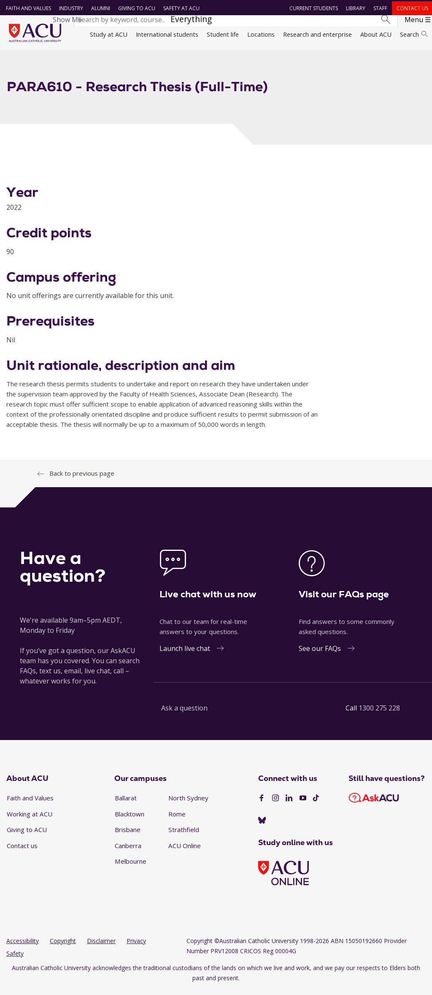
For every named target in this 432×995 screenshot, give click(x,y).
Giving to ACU (135, 8)
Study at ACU (108, 34)
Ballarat (126, 802)
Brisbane (127, 834)
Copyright (63, 946)
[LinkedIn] (289, 803)
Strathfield (183, 834)
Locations (261, 34)
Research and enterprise (317, 34)
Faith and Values (27, 8)
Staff (379, 8)
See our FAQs (320, 653)
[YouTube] (303, 803)
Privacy (136, 946)
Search (414, 34)
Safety (15, 958)
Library (354, 8)
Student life (223, 34)
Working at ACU (29, 818)
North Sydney (188, 802)
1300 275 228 (379, 712)
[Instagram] (275, 803)
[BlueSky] (262, 825)
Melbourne (130, 866)
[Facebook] (261, 803)
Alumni (99, 8)
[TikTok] (316, 803)
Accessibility (22, 946)
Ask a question (184, 712)
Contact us (411, 8)
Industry (70, 8)
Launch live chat (184, 653)
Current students (313, 8)
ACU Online (184, 850)
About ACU (376, 34)
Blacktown (129, 818)
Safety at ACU (180, 8)
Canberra (128, 850)
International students (167, 34)
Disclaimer (101, 946)
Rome (177, 818)
